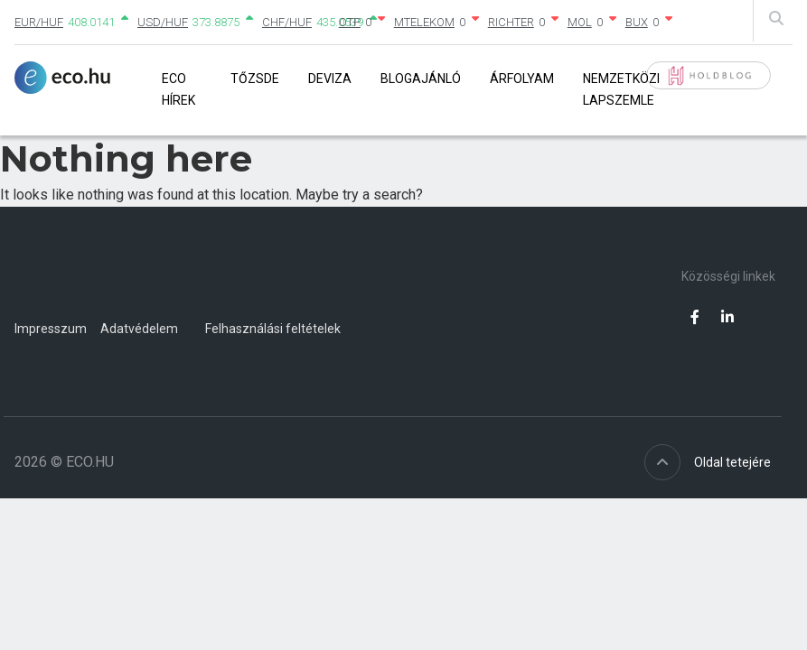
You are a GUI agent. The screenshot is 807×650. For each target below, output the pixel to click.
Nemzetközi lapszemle (621, 89)
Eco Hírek (178, 89)
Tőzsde (254, 78)
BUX (636, 22)
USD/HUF (162, 22)
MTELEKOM (424, 22)
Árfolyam (522, 78)
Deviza (330, 78)
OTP (350, 22)
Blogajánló (420, 78)
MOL (580, 22)
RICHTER (511, 22)
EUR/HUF (38, 22)
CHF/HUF (287, 22)
